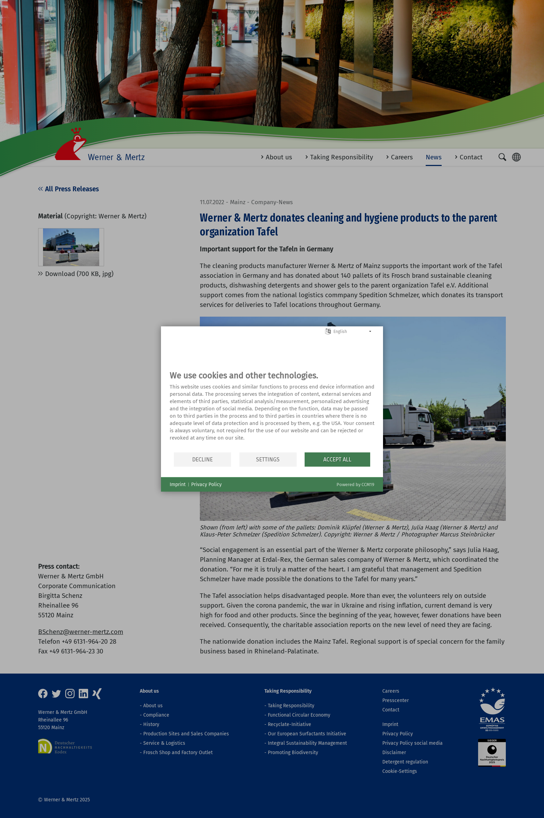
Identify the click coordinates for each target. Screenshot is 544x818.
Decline (202, 459)
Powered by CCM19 (355, 484)
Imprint (178, 484)
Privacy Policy (206, 484)
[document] (272, 411)
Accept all (337, 459)
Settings (268, 459)
